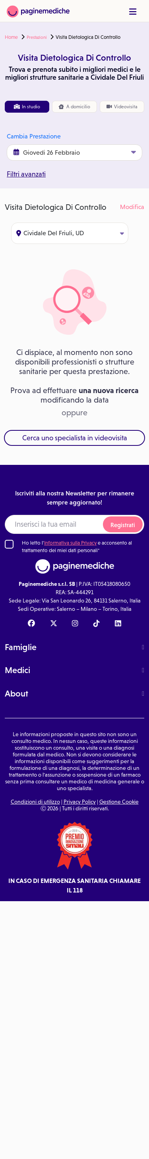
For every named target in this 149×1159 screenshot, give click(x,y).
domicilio (74, 106)
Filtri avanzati (26, 174)
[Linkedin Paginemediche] (118, 624)
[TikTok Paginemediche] (96, 624)
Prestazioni (37, 37)
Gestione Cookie (119, 801)
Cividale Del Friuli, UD (70, 233)
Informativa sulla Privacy (70, 543)
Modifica (132, 206)
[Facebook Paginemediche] (31, 624)
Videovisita (121, 106)
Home (11, 37)
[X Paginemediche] (53, 624)
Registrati (122, 525)
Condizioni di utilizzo (35, 801)
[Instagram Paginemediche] (75, 624)
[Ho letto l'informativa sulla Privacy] (9, 544)
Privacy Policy (80, 801)
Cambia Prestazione (34, 136)
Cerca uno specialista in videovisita (74, 438)
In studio (27, 106)
